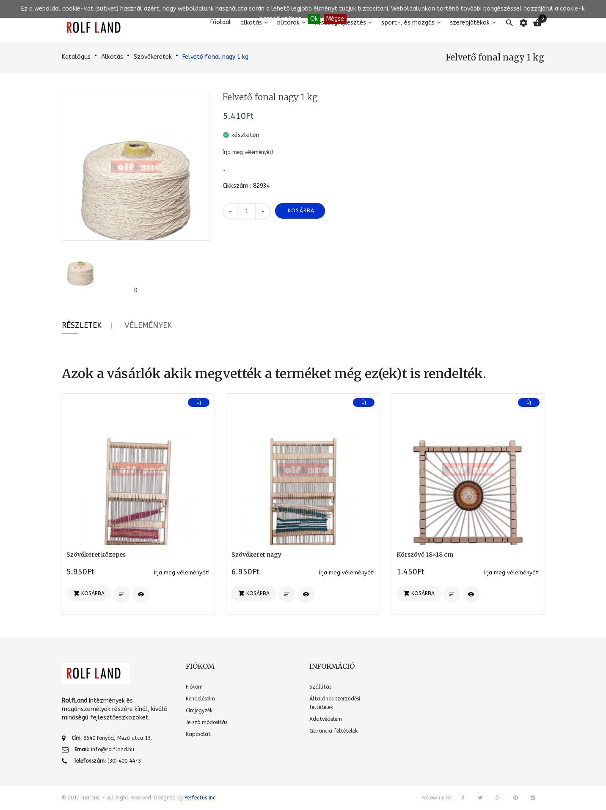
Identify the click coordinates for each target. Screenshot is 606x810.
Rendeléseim (200, 699)
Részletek (82, 325)
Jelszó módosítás (206, 722)
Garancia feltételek (333, 731)
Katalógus (76, 56)
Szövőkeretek (153, 56)
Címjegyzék (199, 711)
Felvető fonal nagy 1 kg (215, 56)
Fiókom (194, 687)
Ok (314, 18)
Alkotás (112, 56)
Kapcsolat (198, 734)
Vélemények (148, 325)
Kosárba (301, 211)
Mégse (335, 18)
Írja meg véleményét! (248, 152)
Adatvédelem (325, 719)
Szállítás (320, 687)
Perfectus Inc (200, 798)
